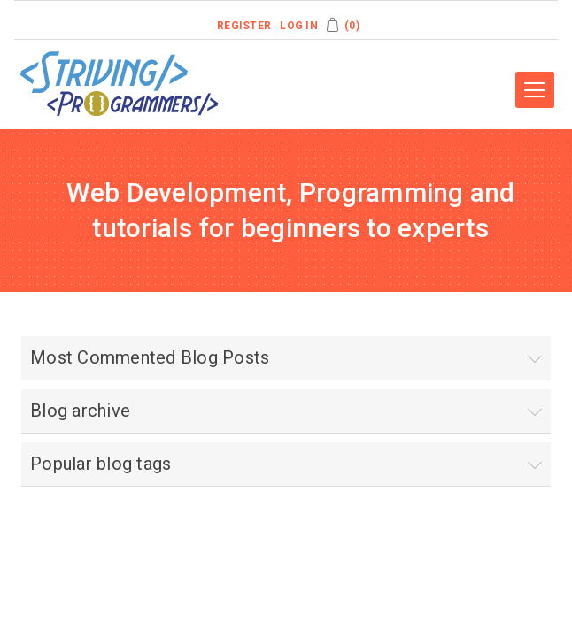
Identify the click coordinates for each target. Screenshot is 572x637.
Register (244, 25)
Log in (299, 25)
